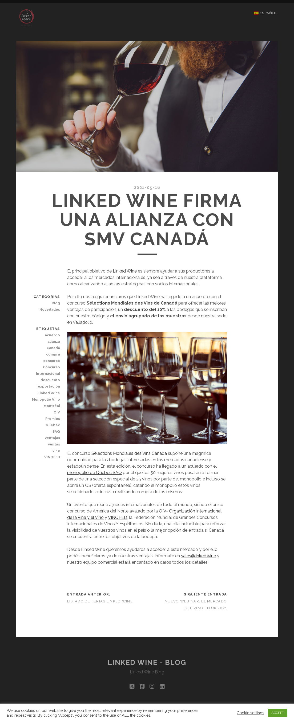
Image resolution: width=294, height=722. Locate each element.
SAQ (56, 431)
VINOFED (117, 517)
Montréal (52, 406)
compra (53, 354)
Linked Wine (125, 271)
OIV (57, 412)
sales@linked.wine (198, 555)
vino (56, 451)
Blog (56, 303)
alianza (53, 342)
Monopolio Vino (46, 399)
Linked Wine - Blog (147, 662)
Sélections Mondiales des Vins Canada (129, 453)
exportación (49, 386)
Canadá (53, 348)
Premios (52, 419)
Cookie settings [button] (250, 713)
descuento (50, 380)
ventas (54, 444)
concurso (51, 361)
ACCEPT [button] (277, 713)
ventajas (52, 438)
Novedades (49, 309)
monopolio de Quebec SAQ (94, 472)
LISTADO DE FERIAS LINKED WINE (100, 601)
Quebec (53, 425)
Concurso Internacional (48, 370)
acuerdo (52, 335)
